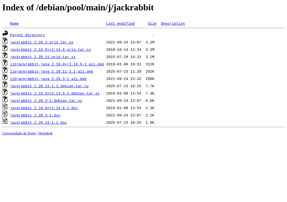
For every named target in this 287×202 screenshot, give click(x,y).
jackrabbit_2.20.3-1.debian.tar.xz (46, 100)
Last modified (120, 23)
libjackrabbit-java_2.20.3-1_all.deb (48, 78)
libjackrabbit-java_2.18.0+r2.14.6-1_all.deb (57, 63)
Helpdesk (45, 133)
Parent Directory (27, 34)
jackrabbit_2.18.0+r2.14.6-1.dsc (44, 107)
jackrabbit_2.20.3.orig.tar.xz (41, 42)
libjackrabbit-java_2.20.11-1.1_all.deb (51, 71)
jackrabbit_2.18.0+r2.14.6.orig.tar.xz (50, 49)
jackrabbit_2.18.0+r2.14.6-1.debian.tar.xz (55, 93)
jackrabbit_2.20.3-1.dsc (35, 115)
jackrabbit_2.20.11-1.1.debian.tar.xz (49, 85)
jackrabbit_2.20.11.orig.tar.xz (43, 56)
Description (173, 23)
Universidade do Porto (19, 133)
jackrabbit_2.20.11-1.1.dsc (38, 122)
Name (14, 23)
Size (152, 23)
